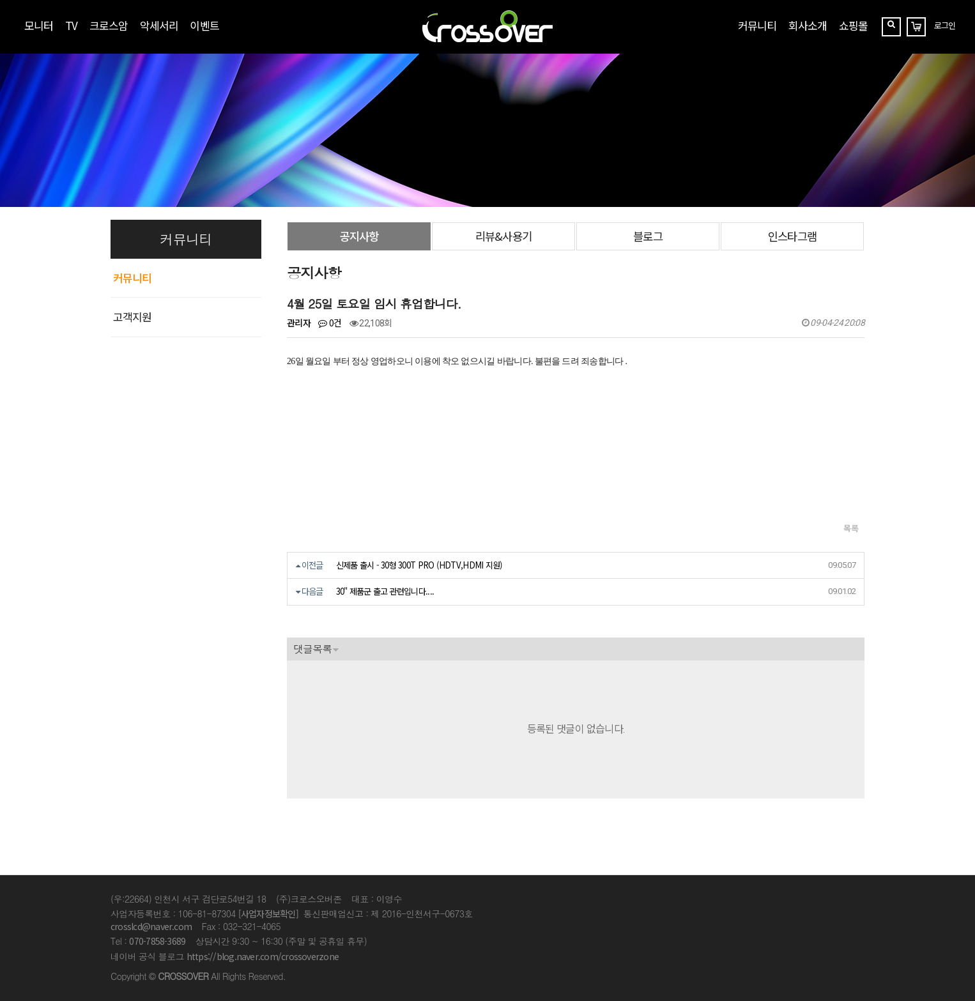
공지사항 (359, 236)
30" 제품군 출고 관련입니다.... (385, 591)
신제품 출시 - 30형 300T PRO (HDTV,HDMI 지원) (419, 565)
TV (71, 25)
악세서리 (159, 25)
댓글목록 (312, 648)
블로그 (647, 236)
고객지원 (132, 317)
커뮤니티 (757, 25)
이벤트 (204, 25)
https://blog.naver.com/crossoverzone (263, 956)
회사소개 (807, 25)
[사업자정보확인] (268, 913)
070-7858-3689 (157, 941)
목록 (850, 528)
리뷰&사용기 (503, 236)
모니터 (38, 25)
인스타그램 (792, 236)
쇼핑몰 (853, 25)
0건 (329, 322)
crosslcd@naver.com (151, 926)
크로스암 (108, 25)
